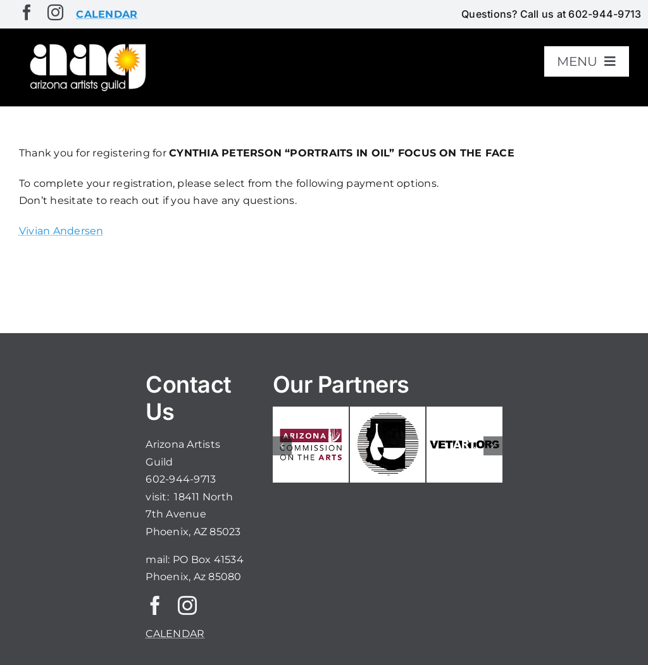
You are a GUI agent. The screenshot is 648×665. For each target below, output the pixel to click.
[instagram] (55, 12)
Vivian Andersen (61, 231)
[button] (282, 445)
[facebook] (27, 12)
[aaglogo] (86, 45)
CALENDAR (175, 634)
